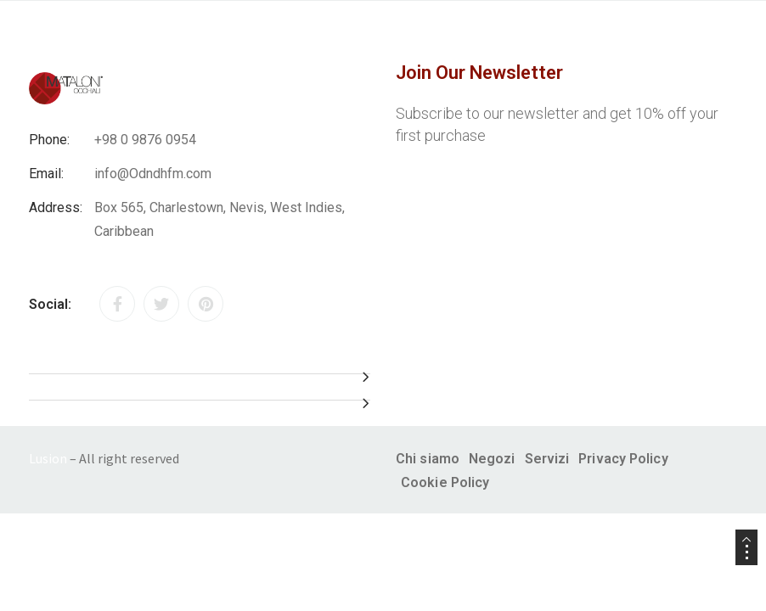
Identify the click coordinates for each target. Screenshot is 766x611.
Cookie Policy (445, 482)
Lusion (48, 458)
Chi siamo (427, 459)
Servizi (547, 459)
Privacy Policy (622, 459)
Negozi (492, 459)
